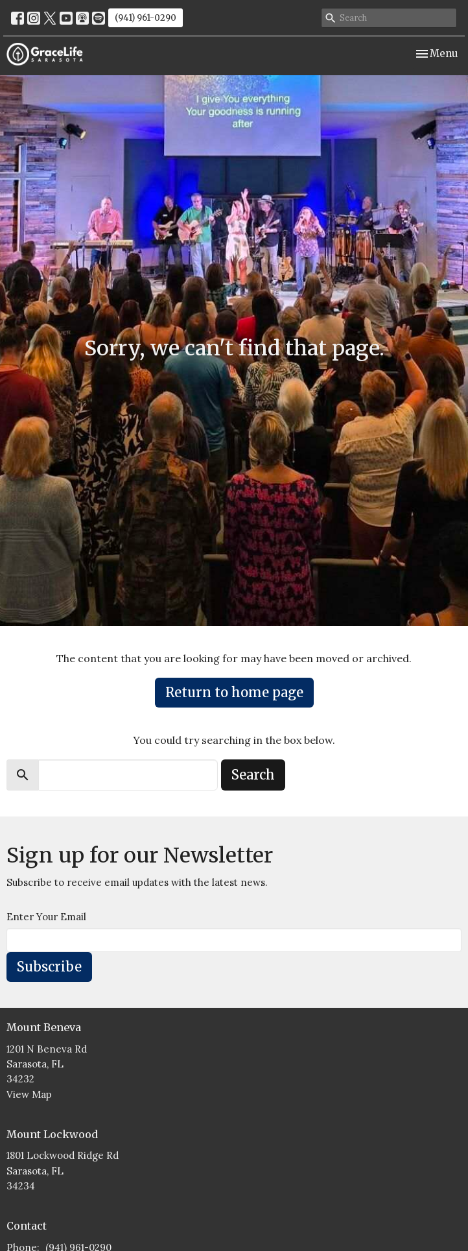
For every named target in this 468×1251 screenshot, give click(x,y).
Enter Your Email (46, 917)
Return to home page (234, 692)
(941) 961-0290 (145, 17)
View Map (29, 1094)
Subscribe (49, 967)
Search (253, 775)
